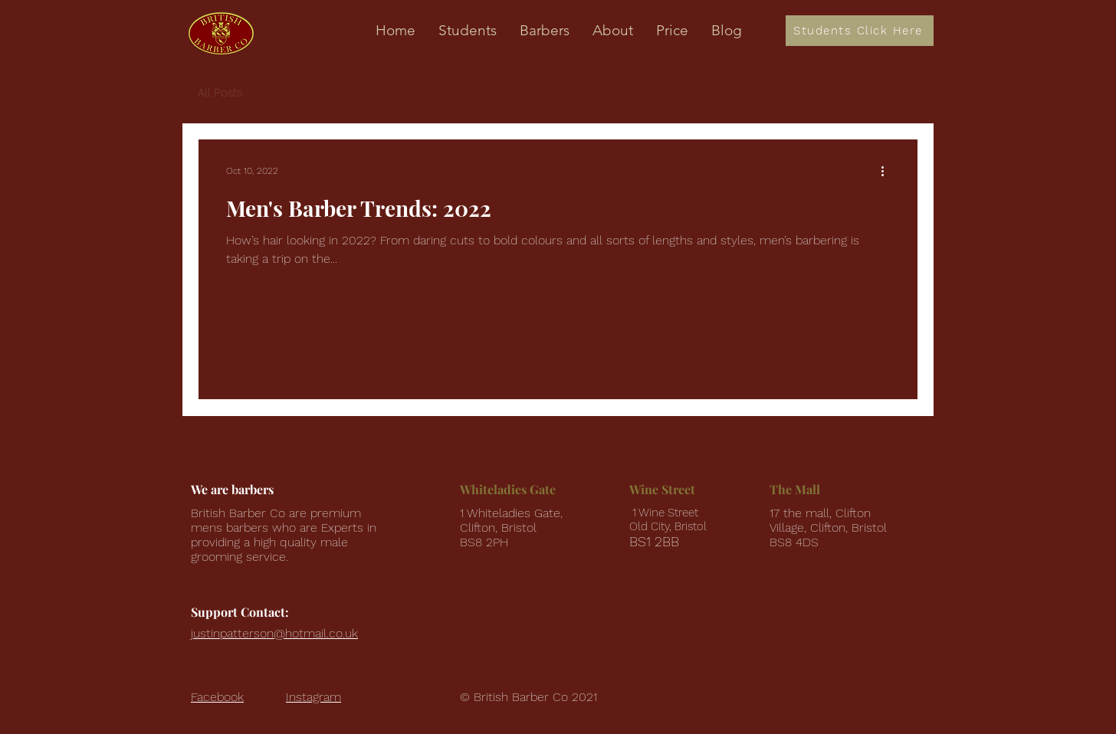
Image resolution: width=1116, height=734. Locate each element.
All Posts (220, 93)
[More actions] (887, 171)
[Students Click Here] (860, 30)
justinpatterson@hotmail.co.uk (274, 633)
